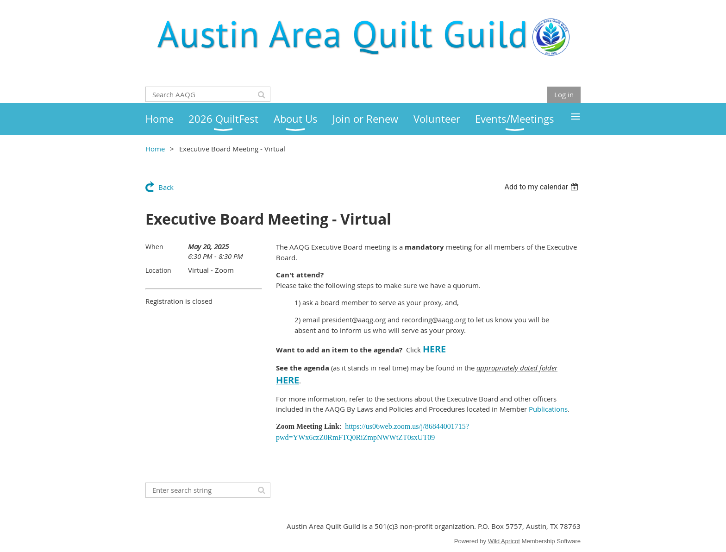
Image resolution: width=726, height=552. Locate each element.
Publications (548, 409)
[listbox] (542, 187)
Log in (564, 94)
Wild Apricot (504, 541)
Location (158, 270)
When (154, 246)
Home (155, 148)
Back (166, 187)
